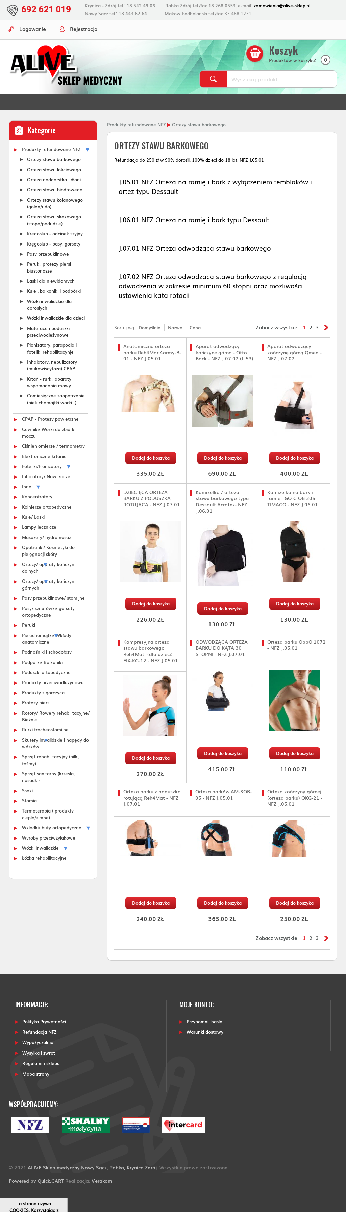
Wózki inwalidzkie (40, 847)
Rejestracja (83, 28)
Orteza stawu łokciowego (54, 169)
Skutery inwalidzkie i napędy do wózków (55, 743)
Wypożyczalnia (37, 1042)
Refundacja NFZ (39, 1032)
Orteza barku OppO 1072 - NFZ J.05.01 (296, 645)
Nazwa (175, 327)
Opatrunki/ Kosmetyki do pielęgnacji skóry (48, 550)
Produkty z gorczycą (43, 692)
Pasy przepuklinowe (48, 253)
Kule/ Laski (33, 516)
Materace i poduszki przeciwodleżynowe (48, 331)
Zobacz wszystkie (276, 327)
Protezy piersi (36, 702)
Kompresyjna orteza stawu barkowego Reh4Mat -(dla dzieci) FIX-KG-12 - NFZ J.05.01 (150, 651)
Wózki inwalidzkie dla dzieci (56, 317)
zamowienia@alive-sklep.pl (282, 5)
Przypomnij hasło (204, 1021)
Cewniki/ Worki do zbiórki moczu (48, 432)
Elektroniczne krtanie (44, 456)
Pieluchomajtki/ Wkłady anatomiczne (46, 638)
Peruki (28, 624)
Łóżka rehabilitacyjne (44, 857)
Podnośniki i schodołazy (47, 651)
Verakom (102, 1180)
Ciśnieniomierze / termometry (53, 445)
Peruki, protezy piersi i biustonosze (50, 267)
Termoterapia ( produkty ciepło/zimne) (48, 814)
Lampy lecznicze (39, 526)
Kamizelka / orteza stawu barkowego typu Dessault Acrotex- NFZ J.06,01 (222, 501)
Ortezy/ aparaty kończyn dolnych (48, 567)
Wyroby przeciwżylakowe (48, 837)
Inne (26, 486)
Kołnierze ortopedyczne (47, 506)
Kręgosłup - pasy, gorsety (53, 243)
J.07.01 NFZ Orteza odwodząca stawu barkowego (195, 248)
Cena (195, 327)
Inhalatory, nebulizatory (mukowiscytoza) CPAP (52, 365)
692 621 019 (46, 9)
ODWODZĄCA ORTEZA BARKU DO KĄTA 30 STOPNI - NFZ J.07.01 (222, 648)
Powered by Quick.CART (36, 1180)
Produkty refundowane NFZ (51, 149)
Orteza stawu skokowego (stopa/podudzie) (54, 220)
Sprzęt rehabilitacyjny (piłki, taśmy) (50, 760)
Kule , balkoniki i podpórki (54, 290)
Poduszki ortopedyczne (46, 672)
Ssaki (27, 790)
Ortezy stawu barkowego (54, 159)
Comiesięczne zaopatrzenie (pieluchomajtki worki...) (56, 399)
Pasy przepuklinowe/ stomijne (53, 597)
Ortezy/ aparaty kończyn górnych (48, 584)
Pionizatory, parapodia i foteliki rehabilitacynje (52, 348)
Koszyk (283, 50)
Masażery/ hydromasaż (46, 537)
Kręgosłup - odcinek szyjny (55, 233)
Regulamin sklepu (41, 1063)
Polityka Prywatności (44, 1021)
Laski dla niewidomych (51, 280)
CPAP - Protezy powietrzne (50, 418)
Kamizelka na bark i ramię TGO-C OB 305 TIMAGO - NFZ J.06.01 (292, 498)
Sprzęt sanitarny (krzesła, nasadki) (48, 776)
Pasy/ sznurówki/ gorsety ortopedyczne (48, 611)
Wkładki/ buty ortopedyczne (51, 827)
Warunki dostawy (205, 1032)
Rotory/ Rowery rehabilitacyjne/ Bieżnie (56, 716)
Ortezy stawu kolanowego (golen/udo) (55, 203)
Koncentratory (37, 496)
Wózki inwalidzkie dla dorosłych (49, 304)
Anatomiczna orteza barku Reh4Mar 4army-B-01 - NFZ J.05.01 (152, 352)
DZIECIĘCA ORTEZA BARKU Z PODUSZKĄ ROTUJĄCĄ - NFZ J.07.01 (151, 498)
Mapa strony (35, 1074)
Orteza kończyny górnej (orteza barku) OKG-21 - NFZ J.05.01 (294, 797)
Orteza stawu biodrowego (54, 189)
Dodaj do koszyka (151, 457)
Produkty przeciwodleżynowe (53, 682)
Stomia (29, 800)
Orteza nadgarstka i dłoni (54, 179)
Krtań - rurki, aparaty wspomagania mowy (49, 382)
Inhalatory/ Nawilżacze (46, 476)
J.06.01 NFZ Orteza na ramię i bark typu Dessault (194, 219)
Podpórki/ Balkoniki (42, 662)
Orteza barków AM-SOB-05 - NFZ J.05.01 (223, 794)
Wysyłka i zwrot (38, 1053)
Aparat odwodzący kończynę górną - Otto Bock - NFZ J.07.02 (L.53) (224, 352)
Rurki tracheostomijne (45, 729)
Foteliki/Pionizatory (42, 466)
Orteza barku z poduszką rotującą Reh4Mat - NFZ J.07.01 (152, 797)
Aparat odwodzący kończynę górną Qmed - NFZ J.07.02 (294, 352)
